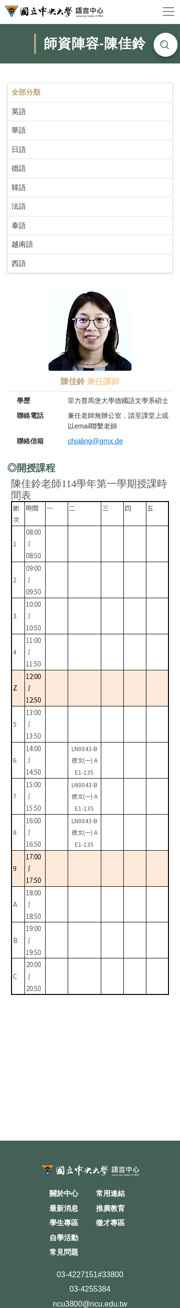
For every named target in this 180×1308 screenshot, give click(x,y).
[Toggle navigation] (168, 11)
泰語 (19, 225)
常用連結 (110, 1193)
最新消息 (63, 1208)
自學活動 (63, 1237)
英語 (19, 111)
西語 (19, 263)
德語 (19, 168)
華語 (19, 130)
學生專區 (63, 1223)
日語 (19, 149)
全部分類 (26, 92)
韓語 (19, 187)
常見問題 (63, 1252)
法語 (19, 206)
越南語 (22, 244)
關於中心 (63, 1193)
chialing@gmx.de (95, 441)
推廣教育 (110, 1208)
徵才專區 (110, 1223)
